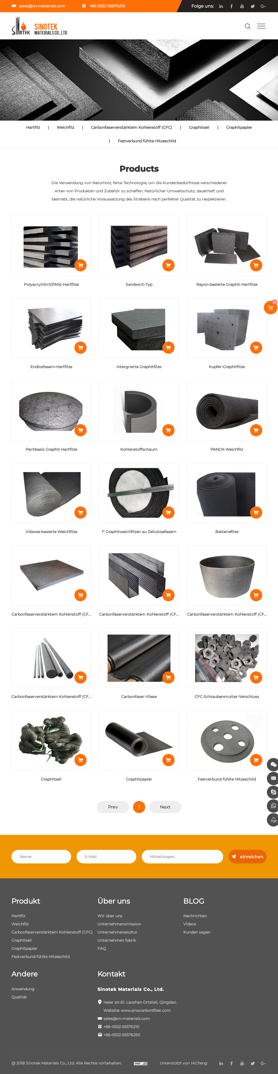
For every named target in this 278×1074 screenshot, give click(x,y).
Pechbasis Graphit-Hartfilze (51, 449)
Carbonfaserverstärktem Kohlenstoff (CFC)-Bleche (59, 614)
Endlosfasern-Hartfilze (51, 366)
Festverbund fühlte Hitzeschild (147, 141)
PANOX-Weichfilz (226, 449)
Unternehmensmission (119, 924)
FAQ (101, 948)
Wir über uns (109, 915)
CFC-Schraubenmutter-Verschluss (227, 696)
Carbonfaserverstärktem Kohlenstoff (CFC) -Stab (57, 696)
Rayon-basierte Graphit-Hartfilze (226, 284)
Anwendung (22, 989)
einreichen (251, 856)
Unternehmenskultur (117, 932)
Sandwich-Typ (139, 284)
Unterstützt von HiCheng (183, 1063)
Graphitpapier (239, 127)
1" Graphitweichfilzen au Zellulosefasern (139, 531)
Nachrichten (195, 915)
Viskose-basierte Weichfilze (51, 531)
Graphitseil (199, 127)
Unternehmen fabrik (116, 940)
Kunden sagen (196, 932)
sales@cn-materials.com (43, 6)
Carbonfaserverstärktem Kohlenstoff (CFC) (131, 127)
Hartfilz (33, 127)
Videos (189, 924)
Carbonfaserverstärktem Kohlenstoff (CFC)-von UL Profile (153, 614)
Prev (113, 807)
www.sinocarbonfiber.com (146, 1010)
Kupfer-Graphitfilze (227, 366)
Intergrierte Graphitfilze (138, 366)
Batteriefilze (226, 531)
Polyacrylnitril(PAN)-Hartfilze (51, 284)
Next (165, 807)
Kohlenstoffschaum (138, 449)
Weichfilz (65, 127)
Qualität (19, 997)
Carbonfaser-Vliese (139, 696)
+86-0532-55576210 (107, 6)
